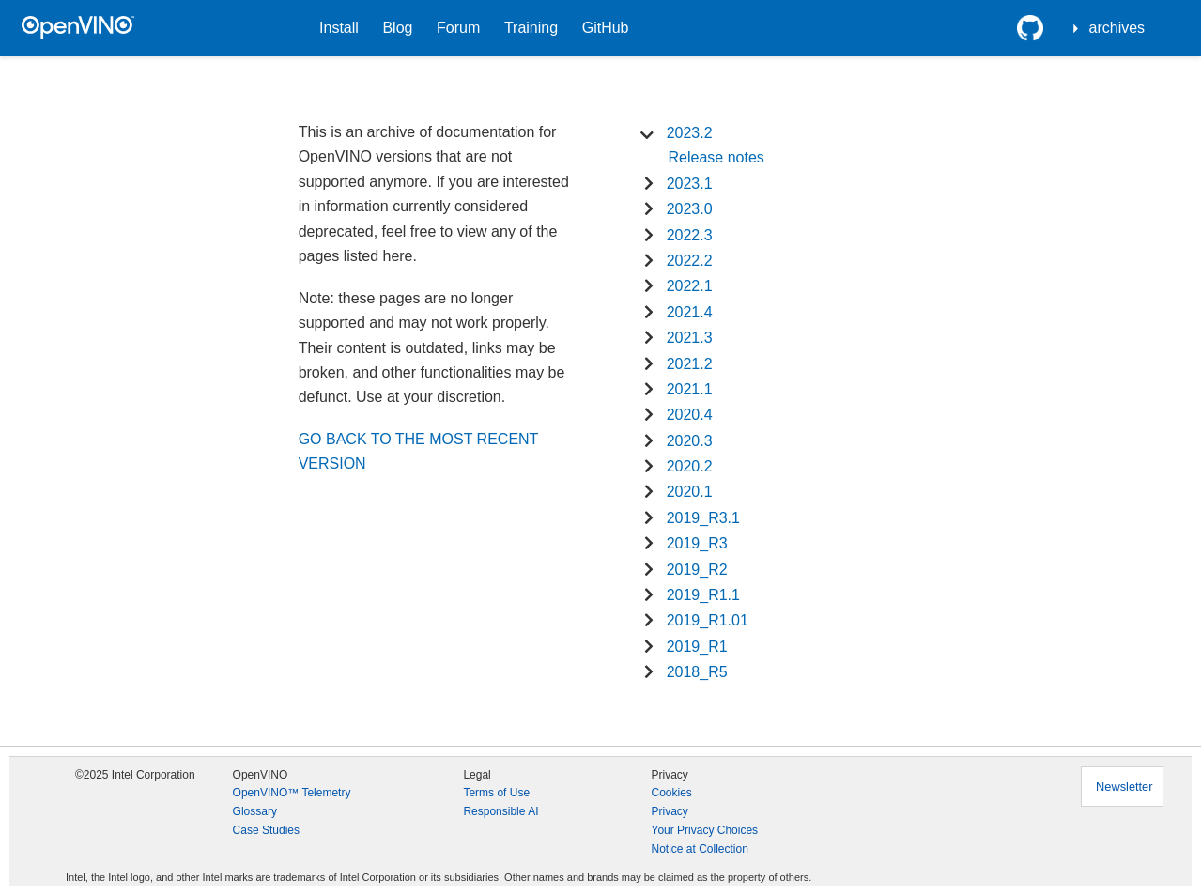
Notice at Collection (699, 849)
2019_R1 (697, 647)
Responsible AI (500, 811)
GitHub (605, 28)
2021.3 (690, 338)
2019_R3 (697, 543)
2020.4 (690, 415)
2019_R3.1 (703, 518)
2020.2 (690, 466)
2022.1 (690, 286)
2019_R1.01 (707, 620)
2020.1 (690, 492)
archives (1117, 28)
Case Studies (266, 830)
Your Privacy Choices (704, 830)
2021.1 (690, 389)
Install (339, 28)
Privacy (669, 811)
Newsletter (1124, 786)
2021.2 (690, 364)
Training (531, 28)
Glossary (255, 811)
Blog (397, 28)
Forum (458, 28)
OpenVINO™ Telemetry (292, 792)
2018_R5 (697, 672)
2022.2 (690, 261)
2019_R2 (697, 570)
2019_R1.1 (703, 595)
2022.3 (690, 235)
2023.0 (690, 209)
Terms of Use (496, 792)
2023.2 (690, 133)
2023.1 (690, 184)
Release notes (715, 157)
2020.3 (690, 441)
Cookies (671, 792)
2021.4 (690, 312)
